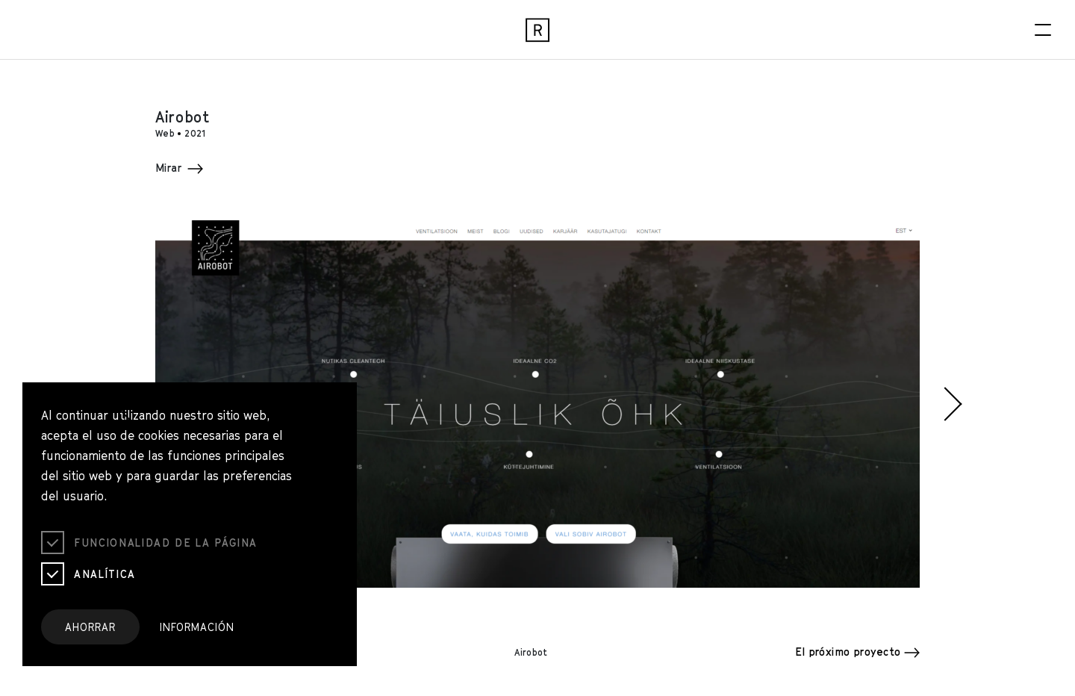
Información (197, 627)
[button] (122, 404)
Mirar (179, 167)
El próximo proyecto (857, 651)
